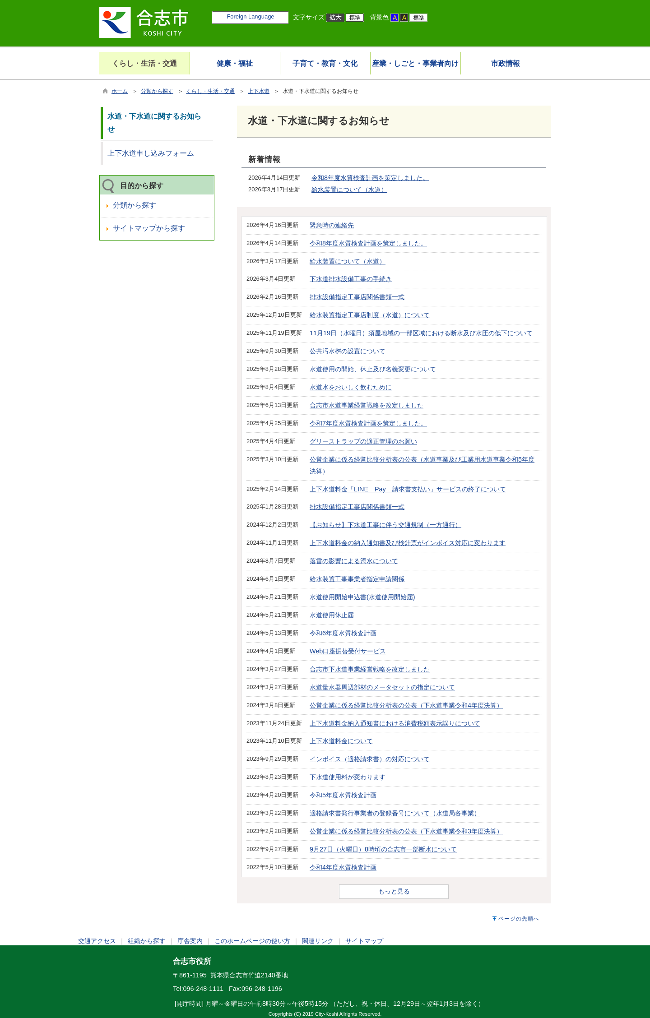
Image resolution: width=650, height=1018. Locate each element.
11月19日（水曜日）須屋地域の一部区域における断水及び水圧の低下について (421, 333)
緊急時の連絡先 (332, 225)
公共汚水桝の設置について (347, 351)
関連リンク (318, 940)
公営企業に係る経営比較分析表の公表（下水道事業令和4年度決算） (406, 705)
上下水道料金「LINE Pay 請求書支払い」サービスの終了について (408, 489)
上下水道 (258, 91)
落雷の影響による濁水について (354, 561)
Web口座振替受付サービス (348, 651)
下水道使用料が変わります (347, 777)
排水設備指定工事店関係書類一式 (357, 297)
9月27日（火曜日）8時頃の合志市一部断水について (383, 849)
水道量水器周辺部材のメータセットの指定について (382, 687)
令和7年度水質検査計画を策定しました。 (368, 423)
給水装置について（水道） (349, 189)
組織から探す (147, 940)
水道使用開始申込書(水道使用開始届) (362, 597)
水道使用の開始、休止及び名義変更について (373, 369)
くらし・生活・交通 (210, 91)
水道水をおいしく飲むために (351, 387)
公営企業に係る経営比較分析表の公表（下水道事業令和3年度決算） (406, 831)
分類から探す (157, 91)
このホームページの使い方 (252, 940)
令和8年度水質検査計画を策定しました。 (370, 177)
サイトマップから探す (149, 228)
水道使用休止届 (332, 615)
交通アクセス (97, 940)
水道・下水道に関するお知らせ (154, 122)
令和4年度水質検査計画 (343, 867)
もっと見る (394, 891)
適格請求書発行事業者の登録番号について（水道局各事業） (395, 813)
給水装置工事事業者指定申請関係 (357, 579)
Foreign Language (250, 16)
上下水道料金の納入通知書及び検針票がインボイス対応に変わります (408, 542)
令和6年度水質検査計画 (343, 633)
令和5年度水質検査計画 (343, 795)
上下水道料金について (341, 741)
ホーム (119, 91)
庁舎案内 (190, 940)
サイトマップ (364, 940)
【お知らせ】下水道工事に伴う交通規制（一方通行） (385, 524)
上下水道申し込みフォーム (150, 153)
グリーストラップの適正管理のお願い (363, 441)
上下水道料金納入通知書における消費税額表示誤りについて (395, 723)
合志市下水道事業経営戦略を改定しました (370, 669)
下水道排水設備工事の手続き (351, 278)
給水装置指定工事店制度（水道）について (370, 315)
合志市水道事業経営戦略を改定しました (366, 405)
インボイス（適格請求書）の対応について (370, 759)
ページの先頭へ (518, 918)
